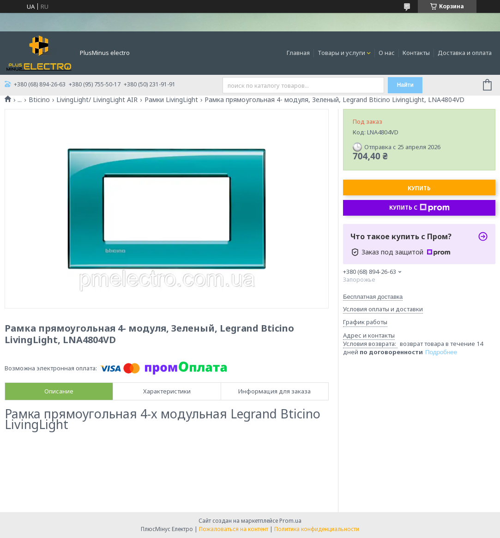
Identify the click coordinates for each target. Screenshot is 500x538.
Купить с (419, 208)
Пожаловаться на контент (233, 529)
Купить (419, 188)
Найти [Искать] (405, 85)
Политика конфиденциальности (316, 529)
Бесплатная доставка (373, 296)
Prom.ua (290, 521)
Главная (298, 52)
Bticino (39, 100)
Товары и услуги (341, 52)
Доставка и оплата (465, 52)
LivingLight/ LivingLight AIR (97, 100)
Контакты (416, 52)
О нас (387, 52)
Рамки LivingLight (171, 100)
